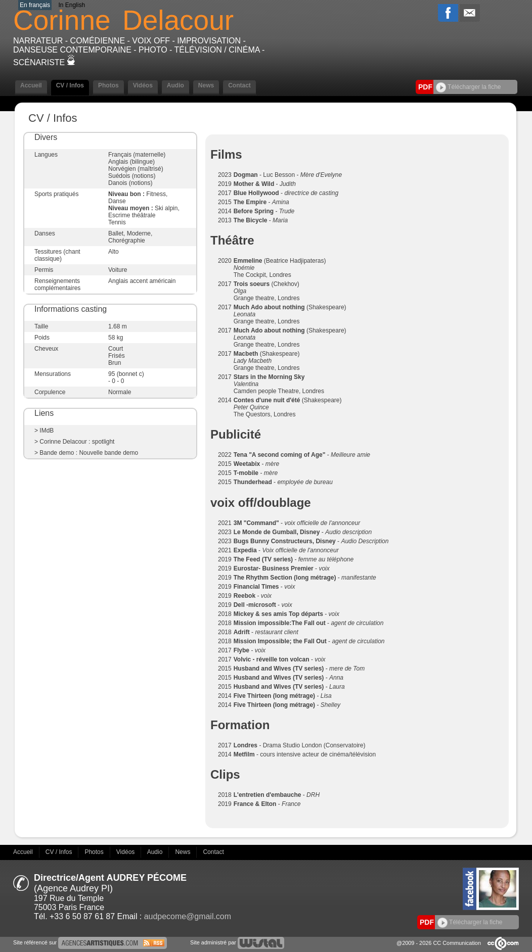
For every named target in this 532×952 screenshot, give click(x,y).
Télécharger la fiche (468, 86)
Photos (108, 85)
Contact (239, 85)
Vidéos (143, 85)
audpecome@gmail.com (187, 916)
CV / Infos (70, 85)
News (206, 85)
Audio (175, 85)
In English (71, 5)
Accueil (31, 85)
